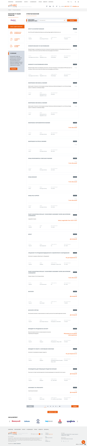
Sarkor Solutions (17, 443)
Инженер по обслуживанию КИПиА (38, 64)
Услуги (26, 1)
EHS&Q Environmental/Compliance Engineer (40, 158)
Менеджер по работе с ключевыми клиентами (41, 349)
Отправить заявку (15, 39)
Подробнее (13, 68)
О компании (33, 1)
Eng (71, 1)
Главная (9, 9)
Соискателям (18, 1)
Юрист (30, 234)
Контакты (51, 1)
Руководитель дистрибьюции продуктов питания (42, 369)
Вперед (74, 406)
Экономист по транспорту (35, 387)
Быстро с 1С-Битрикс (79, 444)
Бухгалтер (31, 291)
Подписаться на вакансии (15, 33)
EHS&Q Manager (32, 177)
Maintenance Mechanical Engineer (37, 83)
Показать (72, 20)
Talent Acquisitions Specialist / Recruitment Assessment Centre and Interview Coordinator (49, 215)
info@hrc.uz (75, 6)
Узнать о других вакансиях (16, 26)
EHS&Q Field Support (33, 195)
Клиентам (10, 1)
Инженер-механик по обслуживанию (38, 46)
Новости (45, 1)
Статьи (40, 1)
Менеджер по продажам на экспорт (38, 328)
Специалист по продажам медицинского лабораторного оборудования (48, 253)
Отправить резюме (15, 46)
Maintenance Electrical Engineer (37, 141)
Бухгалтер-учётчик (33, 310)
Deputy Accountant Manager (36, 29)
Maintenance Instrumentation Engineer (39, 122)
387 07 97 (67, 6)
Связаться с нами (52, 412)
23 (59, 406)
